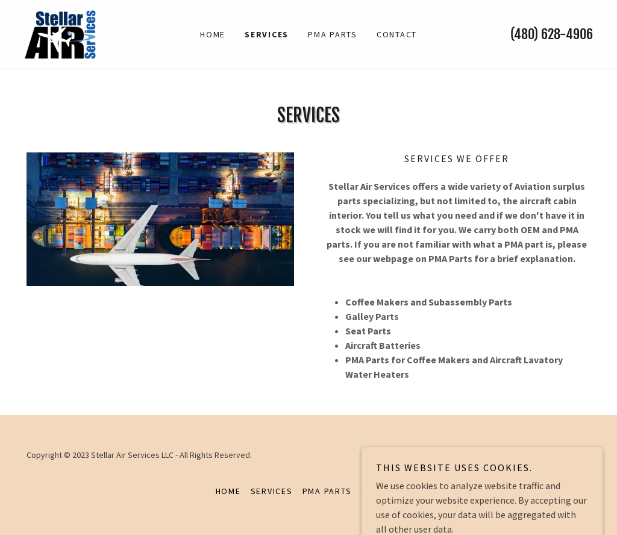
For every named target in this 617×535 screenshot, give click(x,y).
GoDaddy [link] (573, 454)
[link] (60, 33)
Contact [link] (397, 34)
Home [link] (212, 34)
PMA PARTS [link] (332, 34)
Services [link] (267, 34)
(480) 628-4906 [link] (551, 34)
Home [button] (228, 491)
